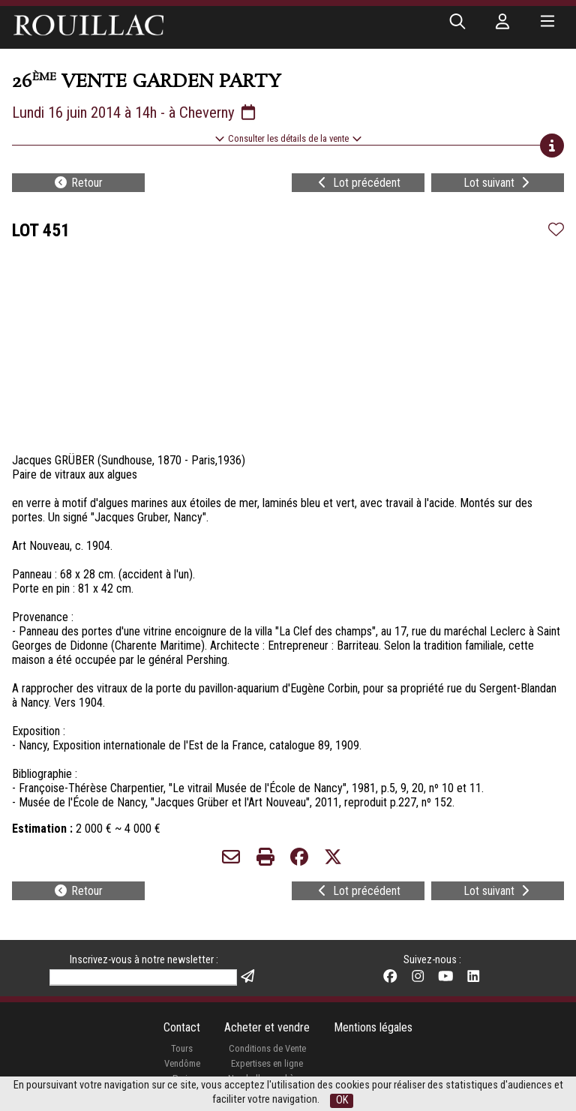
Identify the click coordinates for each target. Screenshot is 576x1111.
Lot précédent (357, 183)
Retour (78, 183)
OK (342, 1100)
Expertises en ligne (267, 1063)
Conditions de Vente (267, 1048)
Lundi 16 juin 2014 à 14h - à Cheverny (135, 113)
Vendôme (182, 1063)
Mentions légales (373, 1027)
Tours (182, 1048)
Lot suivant (498, 183)
